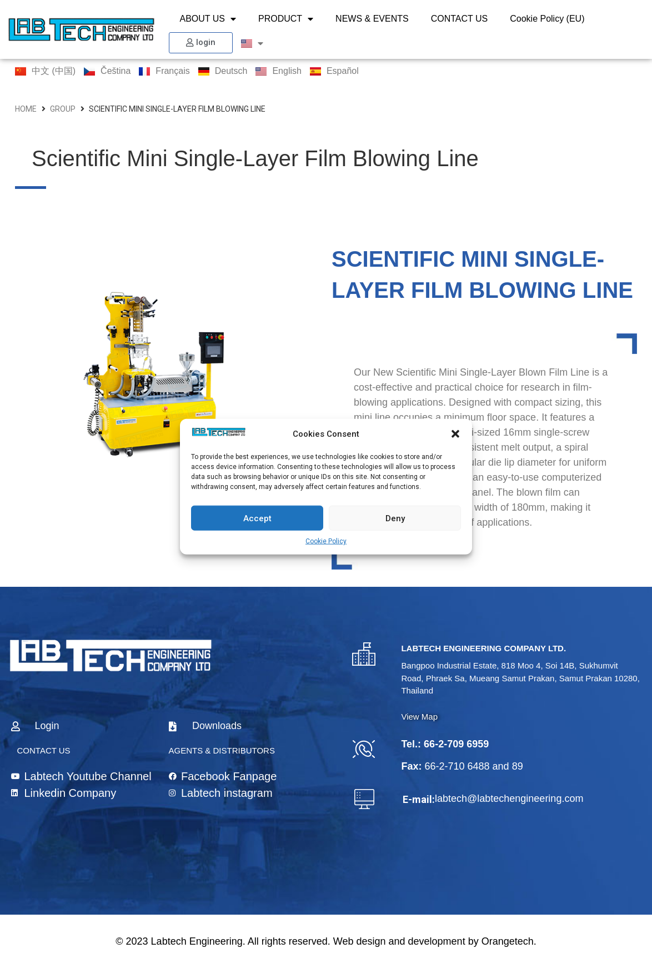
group (63, 108)
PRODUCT (285, 19)
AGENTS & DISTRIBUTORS (222, 750)
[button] (455, 434)
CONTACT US (459, 18)
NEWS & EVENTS (372, 18)
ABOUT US (208, 19)
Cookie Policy (326, 541)
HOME (26, 108)
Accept (257, 518)
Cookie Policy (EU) (547, 18)
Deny (395, 518)
